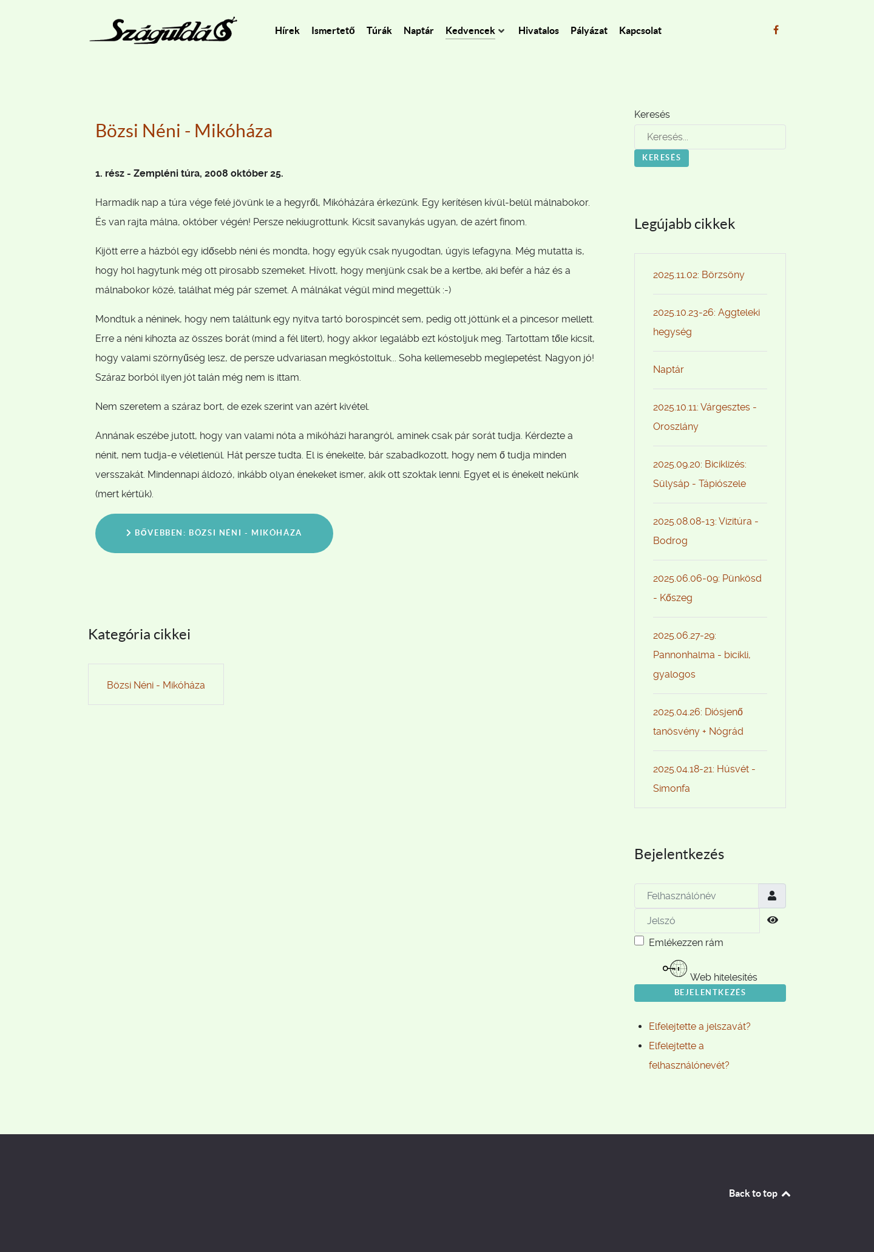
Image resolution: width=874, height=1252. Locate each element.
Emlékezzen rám (686, 942)
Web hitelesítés (710, 969)
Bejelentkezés (710, 992)
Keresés (652, 114)
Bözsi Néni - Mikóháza (184, 130)
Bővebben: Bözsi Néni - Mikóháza (214, 532)
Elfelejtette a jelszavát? (700, 1026)
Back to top (760, 1193)
